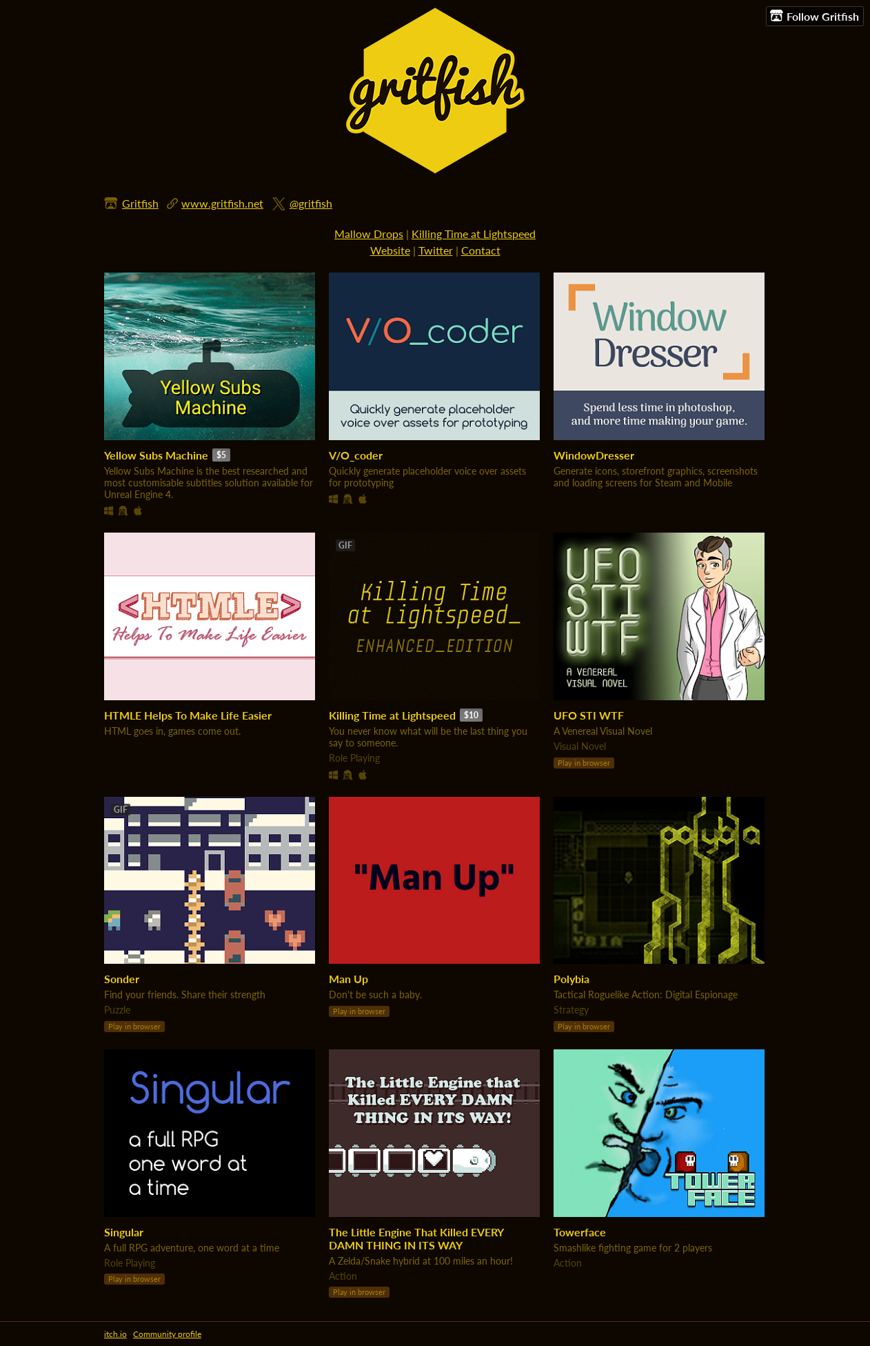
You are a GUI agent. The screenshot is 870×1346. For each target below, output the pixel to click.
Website (390, 250)
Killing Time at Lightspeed (474, 233)
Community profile (167, 1334)
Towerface (580, 1231)
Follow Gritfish (814, 16)
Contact (480, 250)
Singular (123, 1231)
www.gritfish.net (222, 203)
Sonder (121, 978)
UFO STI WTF (589, 715)
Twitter (435, 250)
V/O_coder (356, 455)
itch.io (115, 1334)
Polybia (571, 978)
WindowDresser (594, 455)
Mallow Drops (368, 233)
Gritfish (140, 203)
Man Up (348, 978)
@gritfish (311, 203)
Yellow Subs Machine (156, 455)
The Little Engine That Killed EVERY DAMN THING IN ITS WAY (416, 1238)
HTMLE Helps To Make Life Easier (188, 715)
